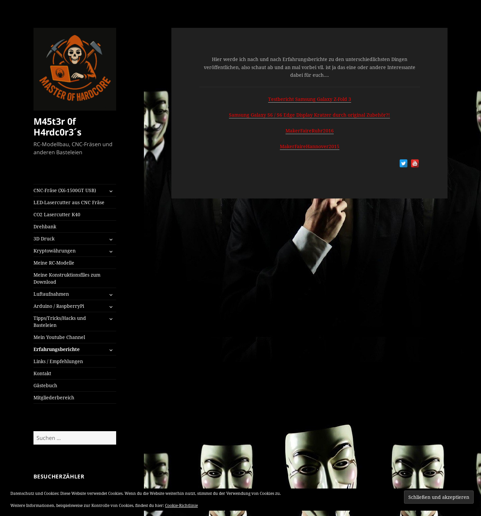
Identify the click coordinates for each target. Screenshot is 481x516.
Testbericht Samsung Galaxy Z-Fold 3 (309, 99)
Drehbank (44, 226)
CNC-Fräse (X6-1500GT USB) (64, 190)
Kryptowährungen (54, 250)
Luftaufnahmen (51, 294)
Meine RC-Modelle (53, 263)
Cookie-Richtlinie (181, 505)
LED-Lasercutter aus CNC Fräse (68, 202)
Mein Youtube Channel (59, 337)
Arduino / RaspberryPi (58, 306)
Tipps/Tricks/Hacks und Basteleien (59, 321)
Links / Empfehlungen (58, 361)
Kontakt (42, 373)
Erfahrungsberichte (56, 349)
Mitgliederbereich (53, 397)
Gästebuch (45, 385)
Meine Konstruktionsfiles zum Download (66, 278)
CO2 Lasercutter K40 (56, 214)
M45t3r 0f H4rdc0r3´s (57, 126)
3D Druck (44, 238)
